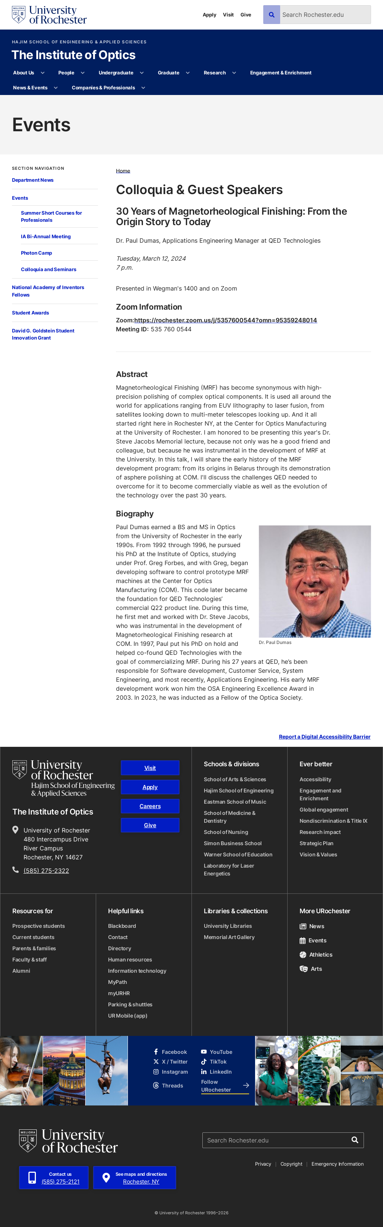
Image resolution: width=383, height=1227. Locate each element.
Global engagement (324, 809)
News (312, 926)
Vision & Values (318, 854)
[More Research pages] (234, 72)
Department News (32, 180)
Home (123, 170)
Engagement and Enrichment (320, 794)
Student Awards (30, 312)
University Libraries (228, 925)
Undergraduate (116, 72)
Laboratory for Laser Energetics (229, 869)
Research (215, 72)
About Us (23, 72)
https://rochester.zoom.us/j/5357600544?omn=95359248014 (225, 320)
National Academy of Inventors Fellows (48, 291)
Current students (33, 937)
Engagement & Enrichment (281, 72)
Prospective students (38, 925)
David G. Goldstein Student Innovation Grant (43, 334)
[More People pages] (83, 72)
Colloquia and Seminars (48, 269)
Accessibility (315, 779)
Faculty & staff (29, 959)
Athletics (316, 954)
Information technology (137, 970)
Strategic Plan (317, 843)
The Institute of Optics (73, 55)
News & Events (30, 87)
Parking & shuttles (130, 1004)
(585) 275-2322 (46, 870)
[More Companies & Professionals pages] (143, 87)
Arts (311, 969)
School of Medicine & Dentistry (229, 816)
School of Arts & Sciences (235, 779)
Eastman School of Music (235, 801)
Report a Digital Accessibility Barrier (325, 737)
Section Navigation (38, 168)
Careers (150, 806)
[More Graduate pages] (188, 72)
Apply (210, 14)
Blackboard (122, 925)
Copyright (292, 1163)
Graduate (169, 72)
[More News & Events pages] (56, 87)
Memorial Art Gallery (229, 937)
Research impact (320, 831)
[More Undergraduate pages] (142, 72)
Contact (118, 937)
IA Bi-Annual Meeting (46, 236)
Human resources (130, 959)
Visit (228, 14)
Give (245, 14)
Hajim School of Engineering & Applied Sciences (79, 42)
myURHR (118, 993)
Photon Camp (36, 252)
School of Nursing (226, 831)
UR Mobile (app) (128, 1015)
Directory (119, 948)
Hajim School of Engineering (238, 790)
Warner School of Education (238, 854)
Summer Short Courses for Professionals (51, 216)
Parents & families (34, 948)
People (66, 72)
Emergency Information (338, 1163)
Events (20, 197)
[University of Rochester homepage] (49, 15)
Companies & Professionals (103, 87)
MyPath (117, 981)
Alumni (21, 970)
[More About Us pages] (42, 72)
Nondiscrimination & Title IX (334, 820)
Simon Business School (233, 843)
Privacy (263, 1163)
